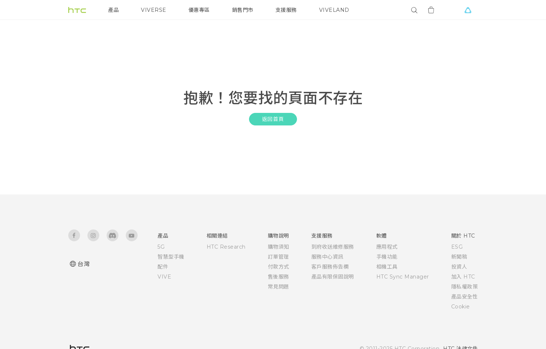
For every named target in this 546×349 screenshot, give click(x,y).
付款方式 (278, 266)
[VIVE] (468, 10)
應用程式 (387, 246)
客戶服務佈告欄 (330, 266)
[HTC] (77, 10)
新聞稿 (459, 256)
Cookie (460, 306)
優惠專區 (199, 10)
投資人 (459, 266)
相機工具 (387, 266)
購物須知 (278, 246)
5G (161, 246)
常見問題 (278, 286)
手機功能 (387, 256)
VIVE (164, 276)
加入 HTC (463, 276)
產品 (113, 10)
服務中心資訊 (327, 256)
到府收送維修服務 (332, 246)
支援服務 (286, 10)
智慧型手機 (171, 256)
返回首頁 (273, 119)
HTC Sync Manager (402, 276)
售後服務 (278, 276)
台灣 (83, 263)
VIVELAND (334, 10)
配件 (163, 266)
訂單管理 (278, 256)
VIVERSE (153, 10)
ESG (457, 246)
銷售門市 (242, 10)
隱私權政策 (464, 286)
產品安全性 (464, 296)
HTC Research (226, 246)
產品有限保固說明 (332, 276)
